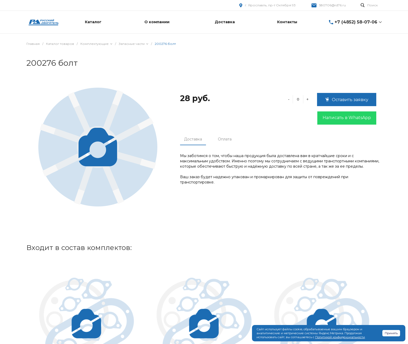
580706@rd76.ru (332, 5)
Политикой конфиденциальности (340, 337)
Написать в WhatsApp (347, 117)
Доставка (193, 139)
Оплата (225, 139)
